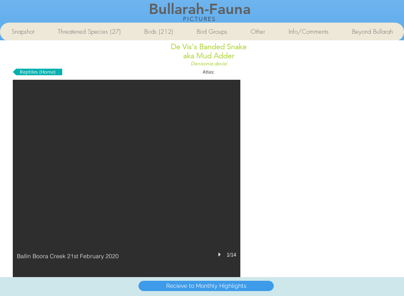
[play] (220, 254)
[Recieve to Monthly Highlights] (206, 286)
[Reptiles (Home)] (37, 72)
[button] (126, 178)
